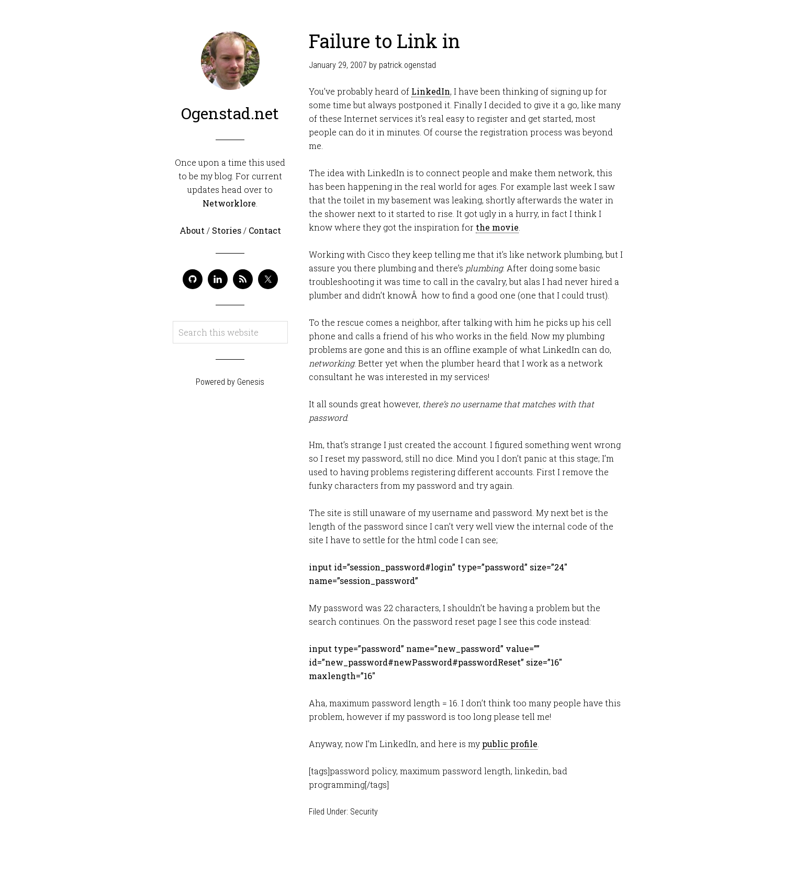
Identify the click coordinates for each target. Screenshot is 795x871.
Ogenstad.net (230, 113)
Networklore (229, 203)
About (193, 230)
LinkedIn (430, 91)
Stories (227, 230)
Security (364, 812)
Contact (265, 230)
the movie (497, 227)
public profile (510, 743)
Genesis (250, 382)
